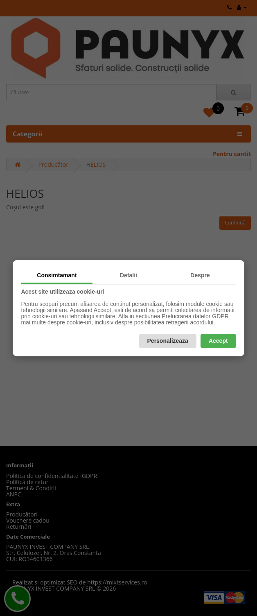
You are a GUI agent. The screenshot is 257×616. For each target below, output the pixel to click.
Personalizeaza (167, 340)
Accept (218, 340)
